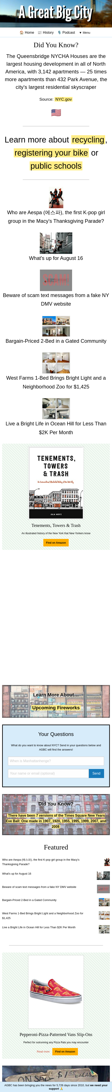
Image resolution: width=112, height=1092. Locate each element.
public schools (56, 165)
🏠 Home (27, 32)
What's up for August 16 (16, 873)
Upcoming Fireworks (56, 707)
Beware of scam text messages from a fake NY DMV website (39, 887)
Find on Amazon (56, 542)
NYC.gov (63, 99)
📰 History (46, 32)
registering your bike (51, 152)
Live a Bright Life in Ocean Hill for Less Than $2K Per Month (39, 927)
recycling (88, 139)
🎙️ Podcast (66, 32)
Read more (43, 1051)
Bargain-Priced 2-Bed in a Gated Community (29, 900)
